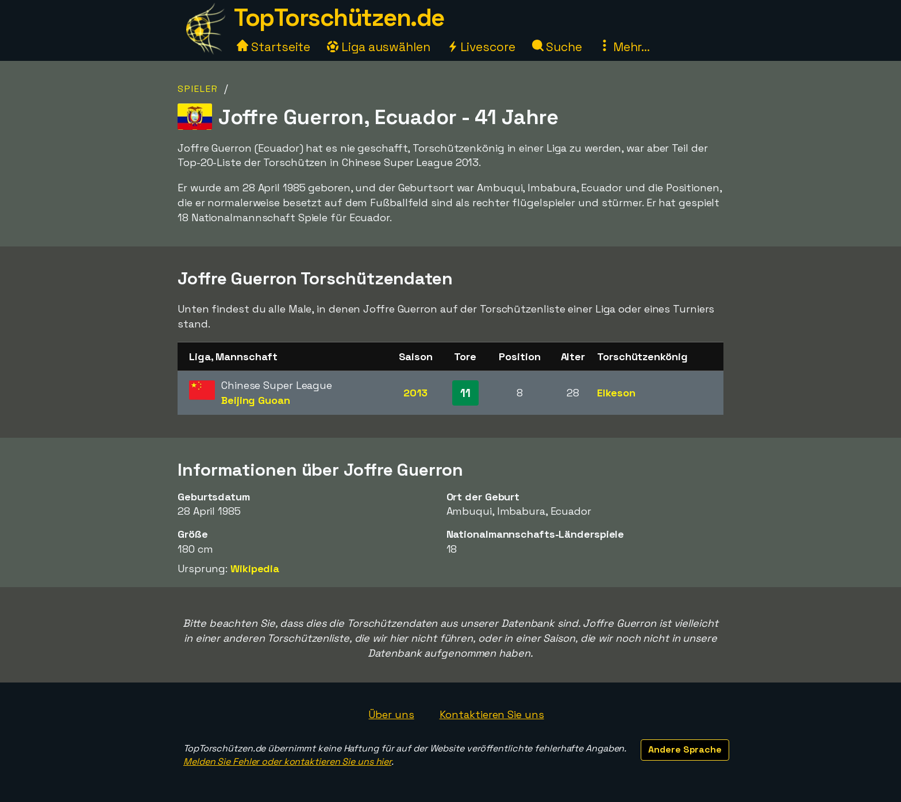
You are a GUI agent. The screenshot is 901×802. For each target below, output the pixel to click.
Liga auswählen (378, 47)
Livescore (481, 47)
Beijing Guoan (255, 400)
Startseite (273, 47)
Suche (557, 47)
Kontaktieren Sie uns (492, 714)
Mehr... (624, 47)
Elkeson (616, 392)
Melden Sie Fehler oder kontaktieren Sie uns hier (287, 761)
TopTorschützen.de (339, 17)
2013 (415, 392)
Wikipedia (254, 568)
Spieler (198, 89)
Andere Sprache (685, 749)
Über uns (391, 714)
